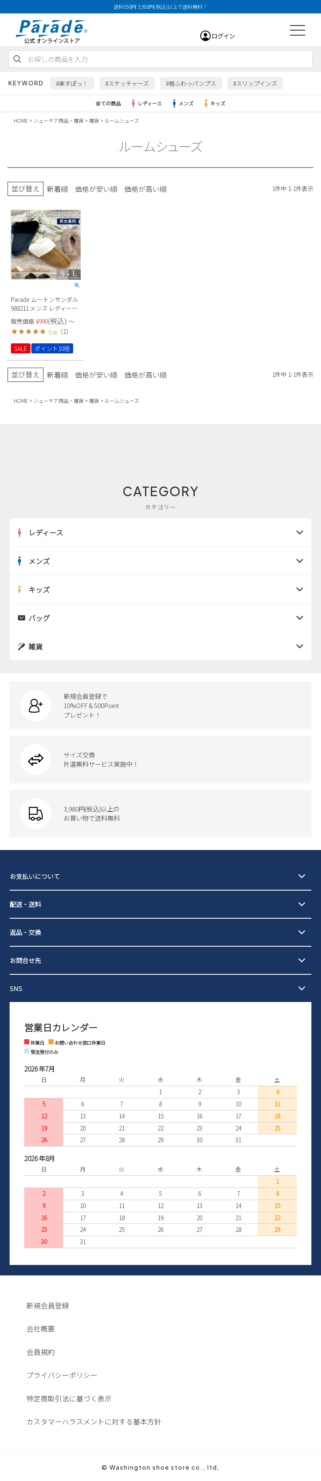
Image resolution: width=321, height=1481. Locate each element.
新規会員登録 (47, 1305)
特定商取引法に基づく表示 (69, 1398)
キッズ (213, 103)
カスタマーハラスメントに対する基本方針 (93, 1421)
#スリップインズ (255, 83)
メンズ (182, 103)
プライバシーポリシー (61, 1375)
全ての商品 (108, 103)
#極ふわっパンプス (191, 83)
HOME (21, 120)
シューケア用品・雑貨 (58, 120)
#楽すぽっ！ (72, 83)
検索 (17, 59)
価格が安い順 (96, 189)
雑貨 (94, 120)
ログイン (223, 36)
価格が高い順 (145, 189)
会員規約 (40, 1352)
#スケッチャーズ (127, 83)
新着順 (57, 189)
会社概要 (40, 1328)
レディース (145, 103)
